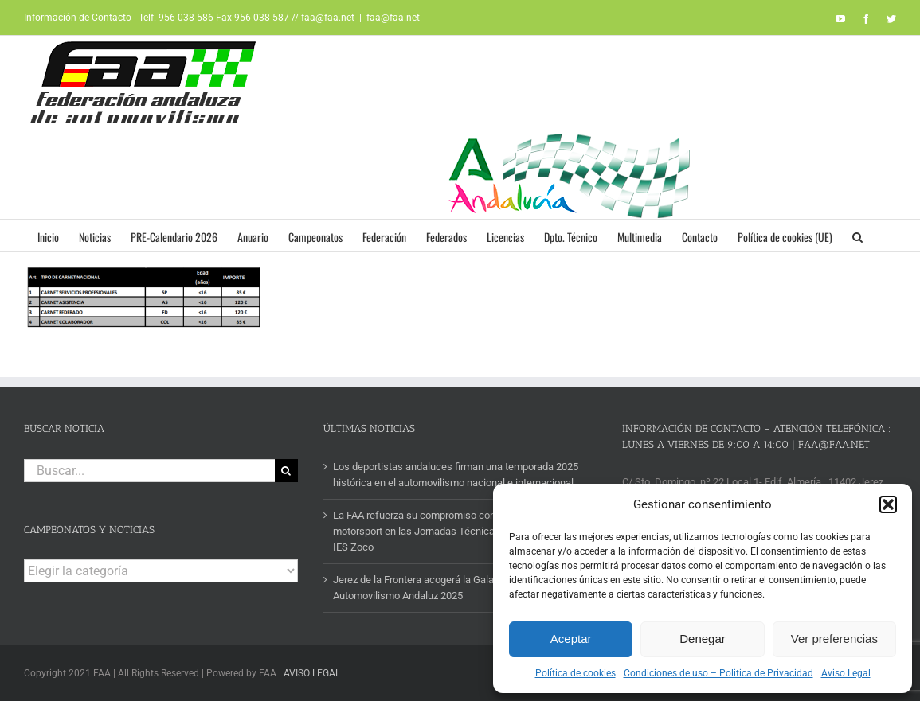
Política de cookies (575, 673)
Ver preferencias (834, 638)
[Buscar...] (149, 470)
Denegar (702, 638)
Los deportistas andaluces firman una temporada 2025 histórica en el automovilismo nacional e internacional (455, 475)
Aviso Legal (846, 673)
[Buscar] (286, 470)
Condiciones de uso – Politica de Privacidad (718, 673)
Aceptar (571, 638)
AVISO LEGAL (312, 673)
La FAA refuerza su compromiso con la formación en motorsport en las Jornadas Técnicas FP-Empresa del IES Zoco (453, 531)
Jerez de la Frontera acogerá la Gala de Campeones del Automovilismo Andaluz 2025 (456, 588)
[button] (888, 504)
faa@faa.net (393, 17)
